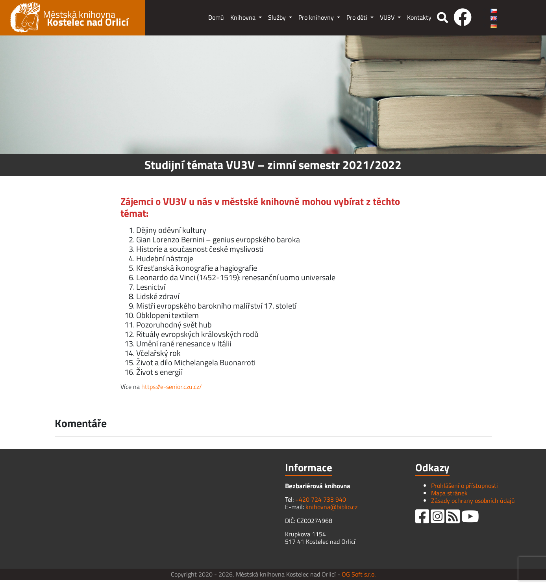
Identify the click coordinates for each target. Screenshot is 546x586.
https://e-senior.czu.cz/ (171, 386)
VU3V (388, 17)
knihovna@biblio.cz (331, 507)
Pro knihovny (316, 17)
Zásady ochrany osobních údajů (473, 500)
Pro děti (357, 17)
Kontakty (419, 17)
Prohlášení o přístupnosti (464, 485)
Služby (277, 17)
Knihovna (243, 17)
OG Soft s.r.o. (359, 574)
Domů (216, 17)
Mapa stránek (449, 493)
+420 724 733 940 (320, 499)
